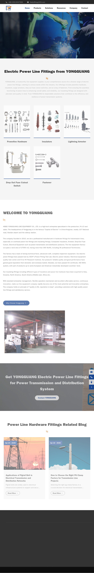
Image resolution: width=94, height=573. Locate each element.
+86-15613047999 (14, 2)
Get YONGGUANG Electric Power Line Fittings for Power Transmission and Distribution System (46, 384)
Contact (84, 8)
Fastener (47, 183)
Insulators (47, 142)
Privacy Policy (22, 570)
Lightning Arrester (77, 142)
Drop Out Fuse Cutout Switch (17, 185)
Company (73, 8)
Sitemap (10, 570)
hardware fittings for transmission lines (68, 239)
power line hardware (57, 272)
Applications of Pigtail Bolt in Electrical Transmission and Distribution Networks (19, 477)
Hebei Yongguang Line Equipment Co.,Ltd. (29, 568)
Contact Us (14, 53)
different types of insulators (36, 272)
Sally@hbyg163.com (36, 2)
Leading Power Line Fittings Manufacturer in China (32, 23)
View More (35, 53)
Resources (61, 8)
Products (37, 8)
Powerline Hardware (17, 142)
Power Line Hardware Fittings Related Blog (47, 425)
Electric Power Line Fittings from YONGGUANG (47, 71)
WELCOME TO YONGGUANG (27, 213)
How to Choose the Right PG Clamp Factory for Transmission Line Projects (67, 477)
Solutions (49, 8)
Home (27, 8)
